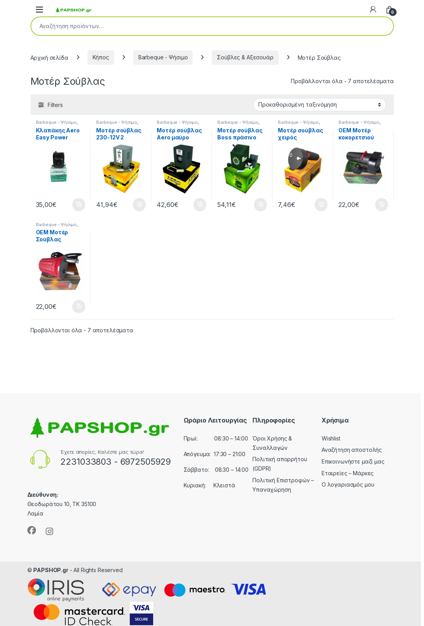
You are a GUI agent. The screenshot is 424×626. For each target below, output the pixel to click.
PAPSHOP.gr (50, 570)
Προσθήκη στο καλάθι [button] (79, 204)
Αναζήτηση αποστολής (352, 449)
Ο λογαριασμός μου (348, 484)
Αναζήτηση (382, 26)
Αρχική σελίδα (49, 57)
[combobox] (201, 26)
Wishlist (331, 438)
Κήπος (101, 57)
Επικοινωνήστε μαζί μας (353, 461)
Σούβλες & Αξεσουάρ (245, 57)
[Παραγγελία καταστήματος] (319, 104)
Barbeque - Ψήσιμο (163, 57)
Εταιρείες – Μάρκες (348, 473)
